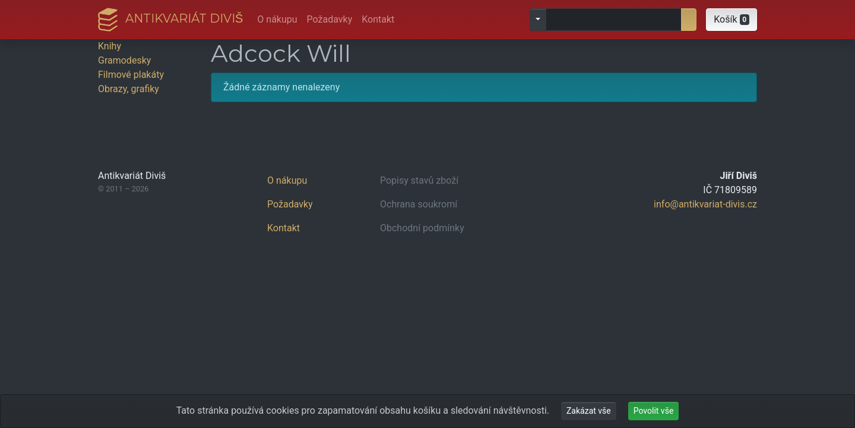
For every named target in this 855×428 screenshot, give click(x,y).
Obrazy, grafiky (128, 89)
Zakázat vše (588, 411)
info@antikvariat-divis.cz (705, 204)
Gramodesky (124, 60)
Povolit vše (654, 411)
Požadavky (330, 19)
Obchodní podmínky (422, 228)
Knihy (109, 46)
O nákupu (277, 19)
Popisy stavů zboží (419, 180)
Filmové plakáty (131, 74)
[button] (731, 19)
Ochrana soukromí (418, 204)
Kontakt (378, 19)
